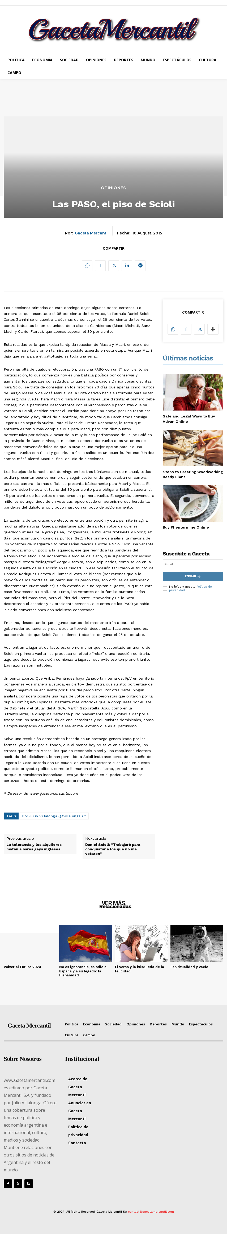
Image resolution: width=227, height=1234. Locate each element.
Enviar (193, 576)
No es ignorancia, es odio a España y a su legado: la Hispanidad (82, 971)
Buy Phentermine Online (186, 527)
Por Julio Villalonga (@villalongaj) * (54, 816)
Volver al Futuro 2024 (22, 967)
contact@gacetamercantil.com (151, 1211)
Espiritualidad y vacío (189, 967)
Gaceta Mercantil (92, 233)
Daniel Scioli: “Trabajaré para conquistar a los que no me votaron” (112, 849)
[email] (193, 564)
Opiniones (113, 188)
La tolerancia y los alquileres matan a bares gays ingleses (34, 846)
